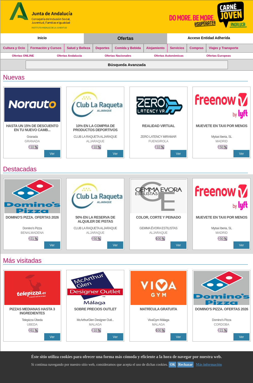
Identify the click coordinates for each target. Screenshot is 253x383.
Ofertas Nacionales (118, 55)
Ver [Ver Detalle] (52, 154)
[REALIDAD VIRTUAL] (158, 128)
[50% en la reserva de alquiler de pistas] (95, 219)
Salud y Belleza (78, 48)
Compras (196, 48)
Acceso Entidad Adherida (209, 38)
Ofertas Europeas (219, 55)
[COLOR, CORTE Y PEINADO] (158, 219)
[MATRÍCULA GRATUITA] (158, 311)
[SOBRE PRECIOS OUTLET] (95, 311)
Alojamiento (155, 48)
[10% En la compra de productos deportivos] (95, 128)
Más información (209, 364)
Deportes (102, 48)
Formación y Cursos (45, 48)
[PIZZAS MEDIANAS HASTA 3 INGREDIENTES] (32, 311)
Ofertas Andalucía (69, 55)
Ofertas (126, 38)
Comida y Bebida (128, 48)
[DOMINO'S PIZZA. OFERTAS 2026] (32, 219)
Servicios (177, 48)
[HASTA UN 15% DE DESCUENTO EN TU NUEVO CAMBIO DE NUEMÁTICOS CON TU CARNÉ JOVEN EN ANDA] (32, 128)
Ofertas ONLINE (23, 55)
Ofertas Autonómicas (168, 55)
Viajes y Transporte (223, 48)
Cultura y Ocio (14, 48)
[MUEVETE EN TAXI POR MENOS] (221, 128)
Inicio (42, 38)
